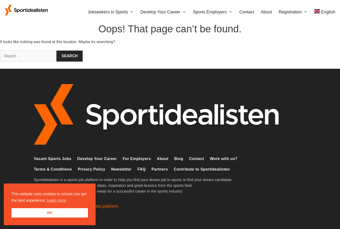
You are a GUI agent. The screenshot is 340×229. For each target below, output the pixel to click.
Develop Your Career (164, 12)
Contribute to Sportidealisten (202, 169)
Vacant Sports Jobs (52, 159)
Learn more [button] (56, 200)
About (266, 12)
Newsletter (121, 169)
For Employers (137, 159)
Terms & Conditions (53, 169)
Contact (246, 12)
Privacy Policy (91, 169)
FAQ (141, 169)
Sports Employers (214, 12)
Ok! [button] (50, 213)
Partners (159, 169)
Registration (295, 12)
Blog (178, 159)
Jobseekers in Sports (112, 12)
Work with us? (223, 159)
